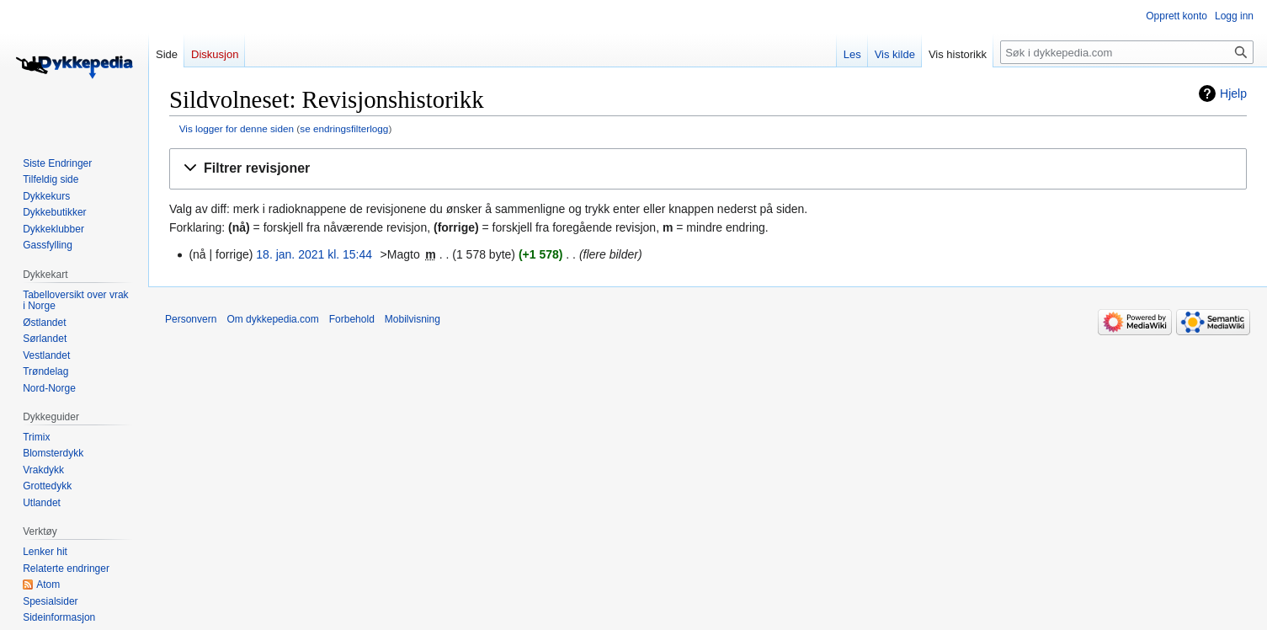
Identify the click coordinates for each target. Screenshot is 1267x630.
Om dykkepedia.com (272, 319)
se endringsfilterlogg (344, 128)
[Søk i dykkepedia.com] (1127, 52)
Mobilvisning (412, 319)
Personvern (190, 319)
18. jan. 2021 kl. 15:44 (314, 254)
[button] (708, 168)
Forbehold (352, 319)
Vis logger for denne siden (236, 128)
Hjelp (1233, 93)
